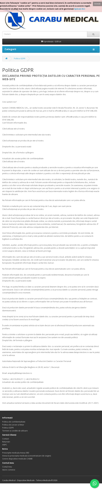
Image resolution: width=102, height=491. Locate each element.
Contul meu (7, 467)
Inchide (97, 4)
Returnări (6, 441)
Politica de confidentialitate (13, 421)
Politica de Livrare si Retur (13, 424)
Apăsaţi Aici (79, 9)
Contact (5, 438)
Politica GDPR (19, 58)
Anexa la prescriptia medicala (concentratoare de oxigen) (26, 455)
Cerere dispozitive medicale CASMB (17, 458)
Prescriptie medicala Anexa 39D (15, 452)
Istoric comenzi (8, 469)
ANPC (4, 444)
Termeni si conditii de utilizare (15, 430)
